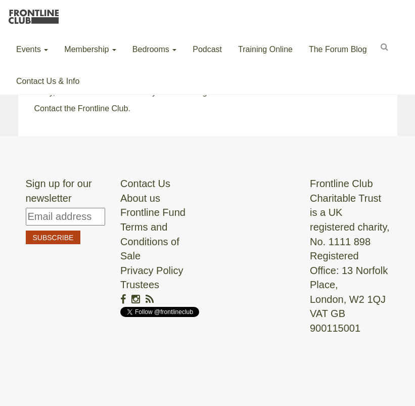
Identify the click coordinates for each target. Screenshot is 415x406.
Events (32, 49)
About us (140, 198)
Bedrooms (154, 49)
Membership (90, 49)
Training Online (265, 49)
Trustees (139, 284)
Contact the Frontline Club (81, 108)
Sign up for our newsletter (59, 191)
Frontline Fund (153, 212)
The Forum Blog (338, 49)
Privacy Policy (151, 270)
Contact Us (145, 183)
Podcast (207, 49)
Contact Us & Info (47, 81)
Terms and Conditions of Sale (149, 241)
